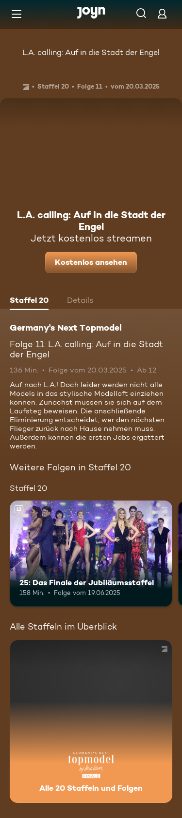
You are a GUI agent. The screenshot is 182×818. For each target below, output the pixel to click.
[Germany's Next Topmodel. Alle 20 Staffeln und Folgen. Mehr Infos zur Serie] (91, 721)
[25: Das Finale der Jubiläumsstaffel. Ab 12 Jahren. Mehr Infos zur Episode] (91, 554)
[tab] (29, 301)
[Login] (162, 13)
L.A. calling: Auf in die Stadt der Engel (91, 52)
